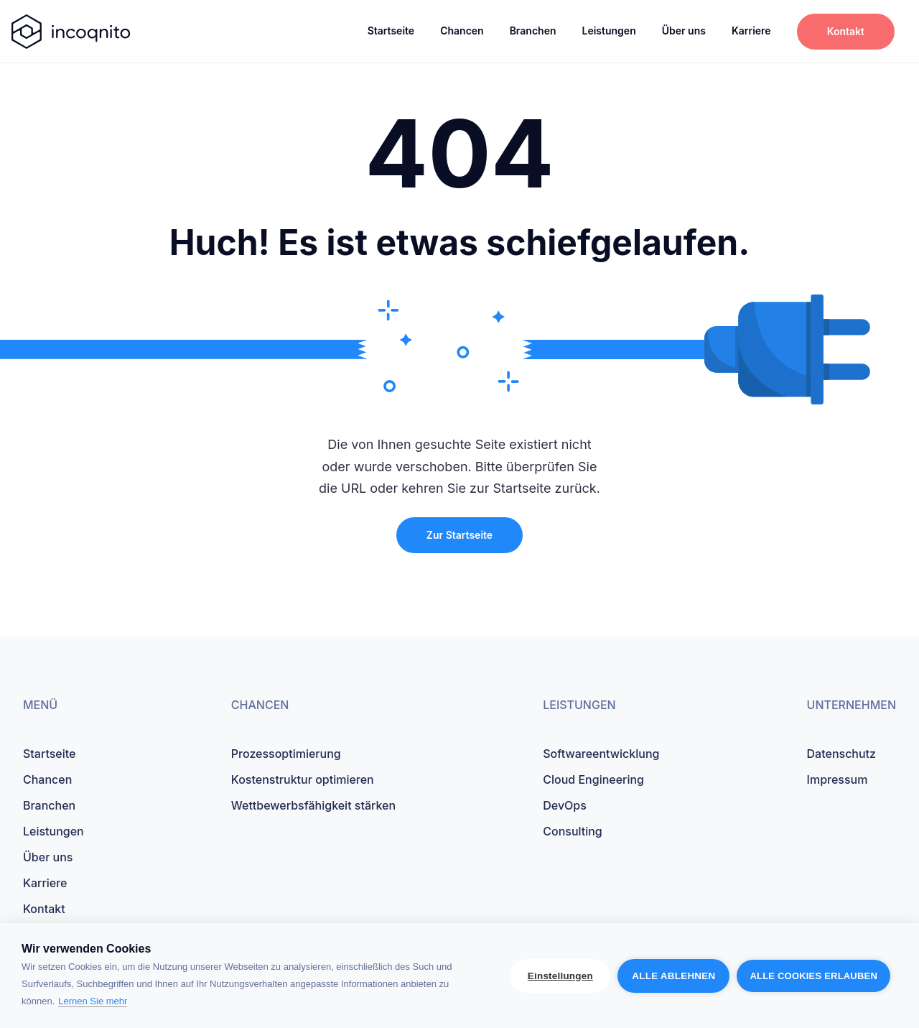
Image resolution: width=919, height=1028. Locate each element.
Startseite (391, 30)
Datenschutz (841, 753)
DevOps (565, 805)
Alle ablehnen (673, 976)
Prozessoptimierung (286, 753)
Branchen (533, 30)
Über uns (684, 30)
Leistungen (608, 30)
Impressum (837, 779)
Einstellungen (560, 976)
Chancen (462, 30)
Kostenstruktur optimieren (302, 779)
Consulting (572, 831)
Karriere (751, 30)
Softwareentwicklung (601, 753)
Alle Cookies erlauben (813, 976)
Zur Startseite (459, 535)
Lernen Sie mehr (92, 1001)
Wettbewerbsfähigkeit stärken (313, 805)
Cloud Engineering (593, 779)
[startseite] (70, 31)
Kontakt (845, 31)
